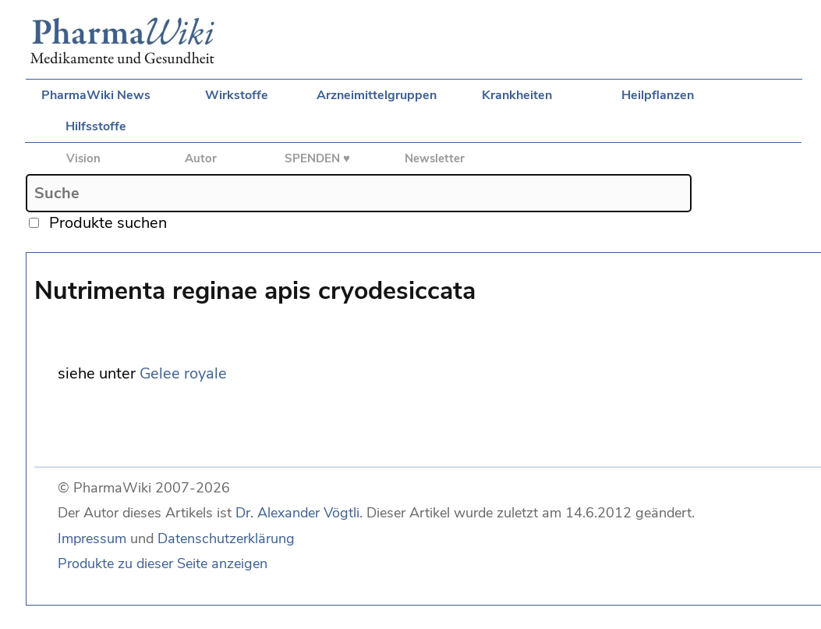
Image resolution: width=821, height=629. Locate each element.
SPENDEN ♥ (317, 158)
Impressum (92, 538)
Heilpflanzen (657, 95)
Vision (83, 158)
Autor (201, 158)
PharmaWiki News (95, 95)
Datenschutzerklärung (226, 538)
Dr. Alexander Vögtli (297, 512)
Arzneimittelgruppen (377, 95)
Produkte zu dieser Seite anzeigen (162, 563)
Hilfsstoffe (95, 126)
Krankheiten (517, 95)
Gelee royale (183, 373)
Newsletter (435, 158)
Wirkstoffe (236, 95)
